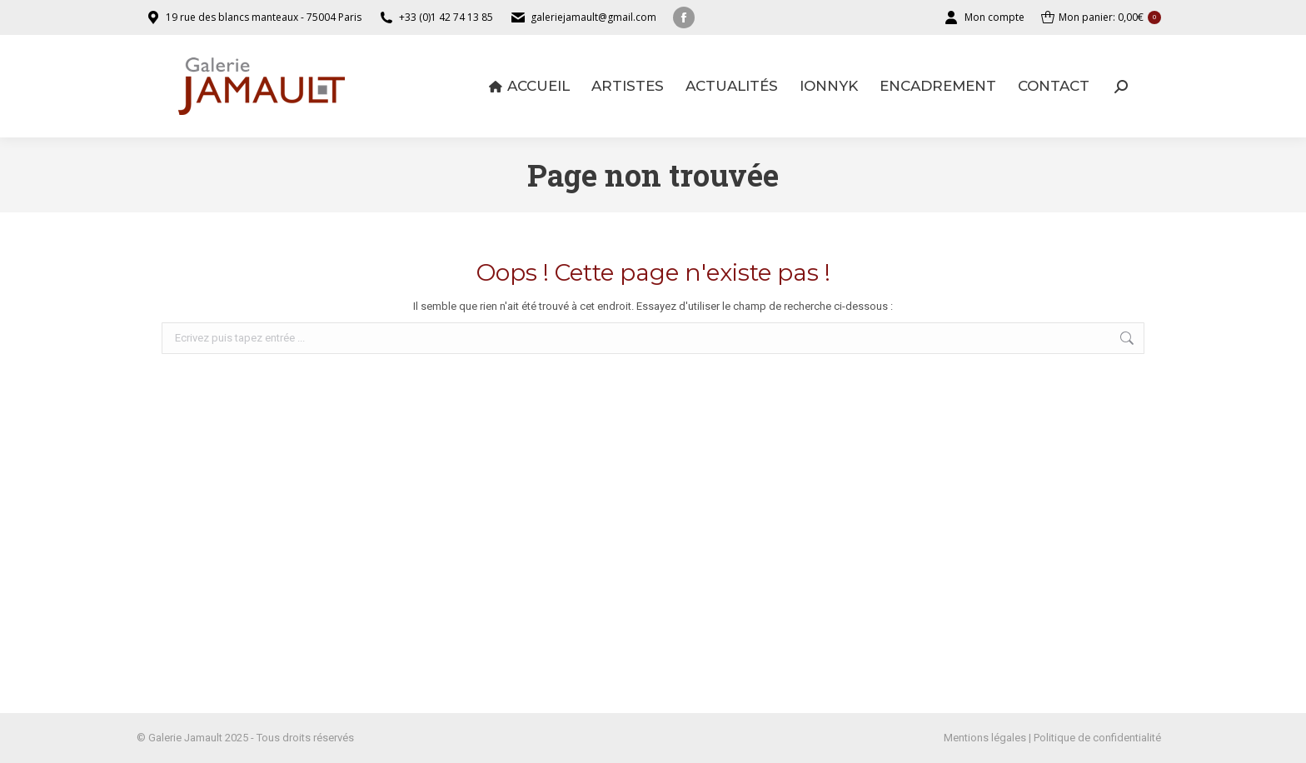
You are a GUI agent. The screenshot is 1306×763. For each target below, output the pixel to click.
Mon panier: (1101, 17)
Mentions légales (985, 737)
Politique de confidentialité (1097, 737)
